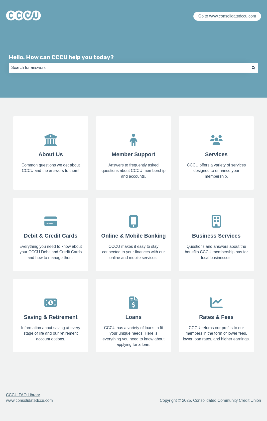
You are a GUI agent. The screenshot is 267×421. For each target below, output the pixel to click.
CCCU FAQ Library (23, 395)
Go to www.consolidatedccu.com (227, 16)
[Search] (253, 67)
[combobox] (129, 67)
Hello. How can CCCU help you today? (61, 57)
